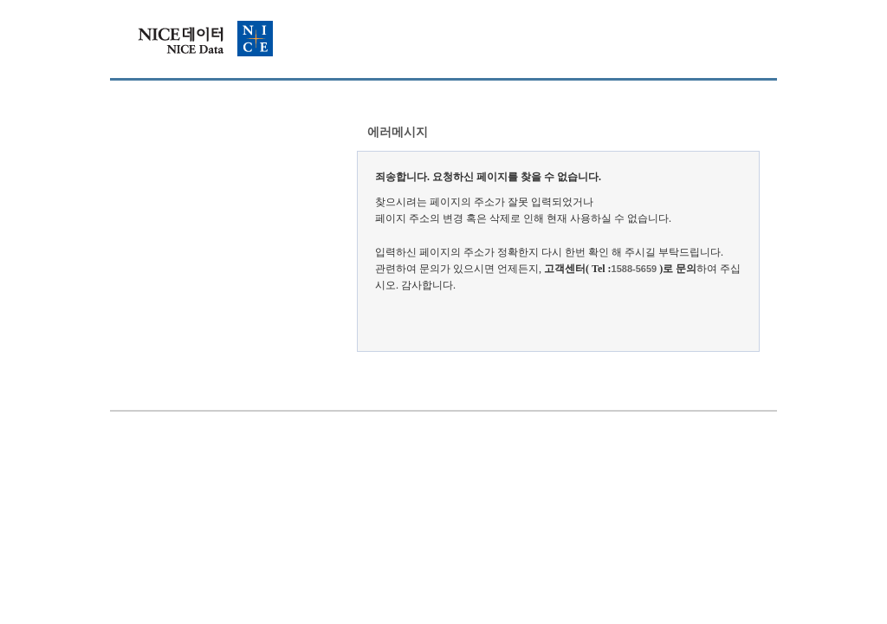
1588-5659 (634, 268)
